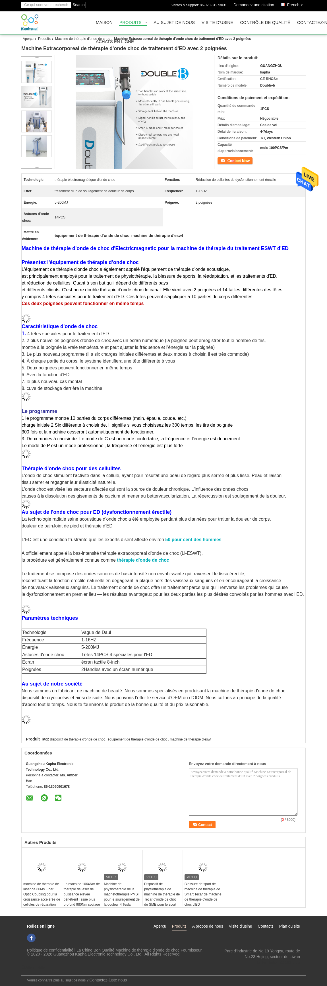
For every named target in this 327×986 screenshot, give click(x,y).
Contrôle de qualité (265, 23)
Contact (223, 160)
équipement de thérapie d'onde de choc (137, 739)
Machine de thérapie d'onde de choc (82, 39)
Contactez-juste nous (108, 980)
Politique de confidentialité (50, 950)
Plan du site (289, 926)
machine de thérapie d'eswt (190, 739)
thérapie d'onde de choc (143, 560)
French (296, 4)
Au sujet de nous (174, 23)
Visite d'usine (217, 23)
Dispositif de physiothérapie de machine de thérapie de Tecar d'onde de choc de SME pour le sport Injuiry (162, 897)
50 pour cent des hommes (193, 539)
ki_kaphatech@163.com (278, 962)
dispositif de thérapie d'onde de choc (77, 739)
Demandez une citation (253, 5)
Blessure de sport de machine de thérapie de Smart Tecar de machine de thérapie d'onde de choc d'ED (203, 894)
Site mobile (33, 967)
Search (78, 5)
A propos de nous (207, 926)
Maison (104, 23)
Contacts (266, 926)
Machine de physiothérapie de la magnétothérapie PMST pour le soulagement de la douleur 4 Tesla (122, 894)
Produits (130, 23)
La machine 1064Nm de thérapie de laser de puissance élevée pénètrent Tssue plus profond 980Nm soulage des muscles (82, 897)
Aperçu (28, 39)
